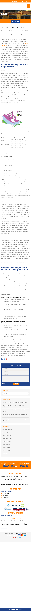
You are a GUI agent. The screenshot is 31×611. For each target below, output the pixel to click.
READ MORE (4, 528)
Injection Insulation (6, 441)
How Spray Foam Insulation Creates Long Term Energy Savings (14, 410)
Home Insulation (6, 444)
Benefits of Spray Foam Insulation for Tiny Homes (14, 520)
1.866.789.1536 (9, 466)
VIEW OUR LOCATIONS (7, 491)
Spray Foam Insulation (7, 429)
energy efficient (16, 312)
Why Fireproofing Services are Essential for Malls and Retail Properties (14, 415)
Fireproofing (5, 453)
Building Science (6, 447)
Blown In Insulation (6, 450)
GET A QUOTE (15, 21)
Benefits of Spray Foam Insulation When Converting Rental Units (14, 419)
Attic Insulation (5, 432)
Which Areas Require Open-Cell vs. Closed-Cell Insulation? (13, 406)
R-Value (7, 90)
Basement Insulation (7, 438)
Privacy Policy (8, 535)
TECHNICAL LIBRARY (6, 515)
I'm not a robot (7, 383)
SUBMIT (16, 383)
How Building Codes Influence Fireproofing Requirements (15, 402)
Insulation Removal (6, 435)
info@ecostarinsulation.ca (9, 499)
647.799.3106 (22, 466)
